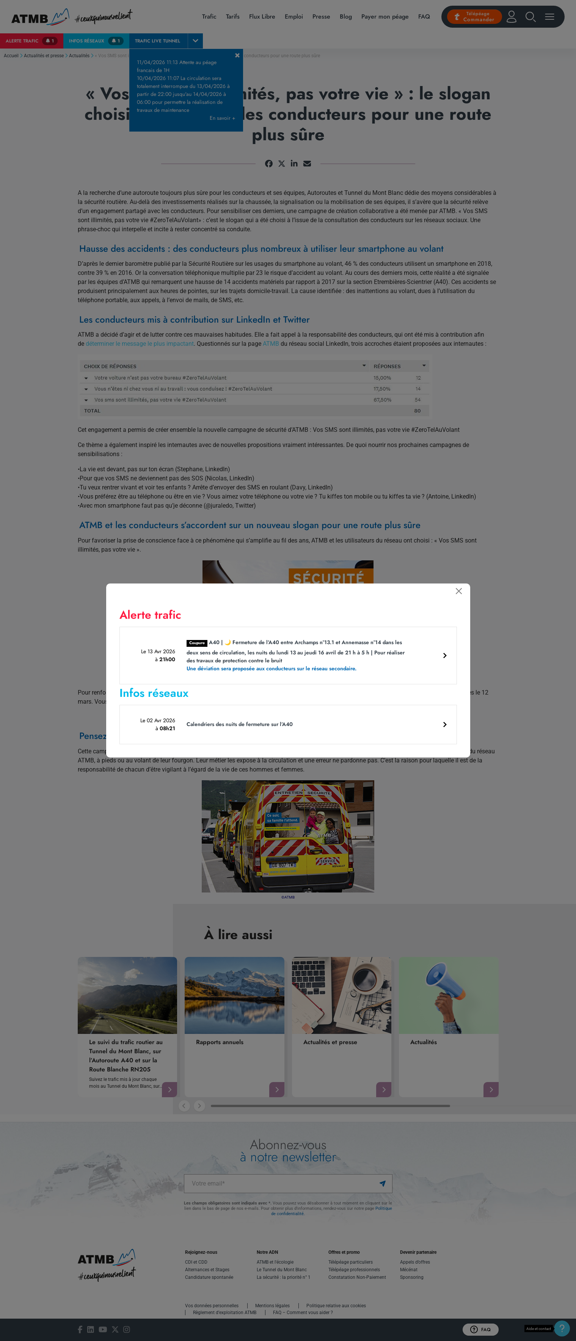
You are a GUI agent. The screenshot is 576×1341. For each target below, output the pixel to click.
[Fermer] (459, 591)
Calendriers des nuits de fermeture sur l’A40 (240, 724)
